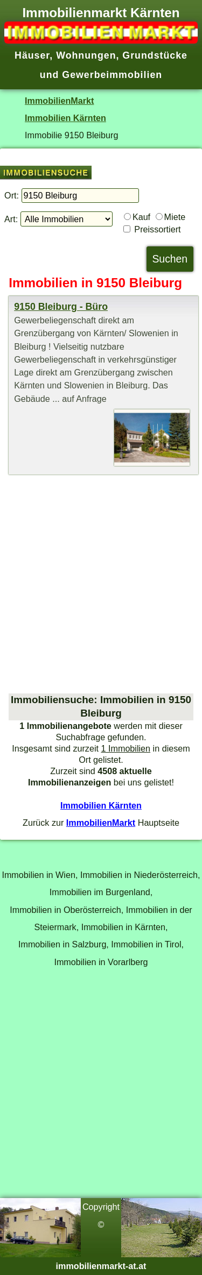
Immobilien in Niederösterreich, (140, 875)
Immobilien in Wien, (40, 875)
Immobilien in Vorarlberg (101, 962)
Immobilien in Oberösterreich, (66, 910)
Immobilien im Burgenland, (101, 892)
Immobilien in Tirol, (147, 944)
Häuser (32, 55)
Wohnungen (86, 55)
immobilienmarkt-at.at (101, 1266)
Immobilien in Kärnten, (124, 927)
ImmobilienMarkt (59, 100)
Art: (11, 219)
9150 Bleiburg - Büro (61, 306)
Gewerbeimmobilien (112, 74)
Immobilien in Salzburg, (63, 944)
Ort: (11, 195)
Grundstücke (154, 55)
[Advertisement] (101, 584)
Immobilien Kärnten (65, 118)
